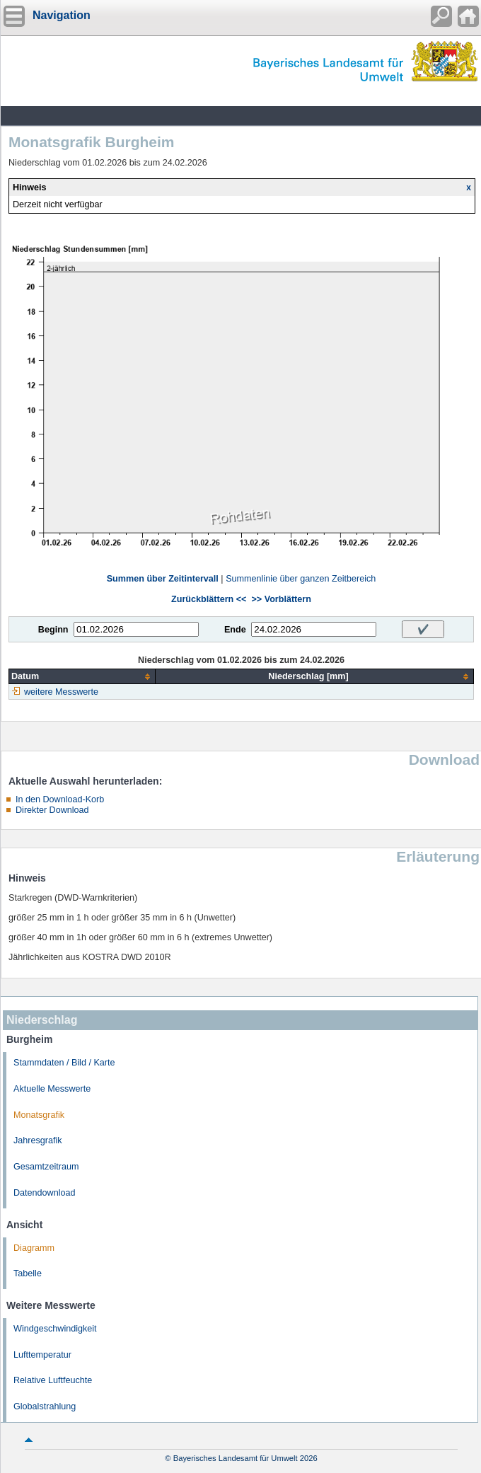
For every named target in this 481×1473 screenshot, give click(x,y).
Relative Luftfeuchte (52, 1380)
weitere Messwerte (61, 692)
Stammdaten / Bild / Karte (64, 1063)
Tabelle (27, 1273)
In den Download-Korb (60, 799)
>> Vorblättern (281, 599)
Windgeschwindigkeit (55, 1329)
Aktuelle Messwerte (52, 1089)
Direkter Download (52, 810)
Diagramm (33, 1248)
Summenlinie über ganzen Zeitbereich (301, 579)
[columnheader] (82, 676)
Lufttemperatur (42, 1355)
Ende (235, 630)
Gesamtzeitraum (46, 1167)
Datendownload (44, 1193)
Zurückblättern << (208, 599)
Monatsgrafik (38, 1115)
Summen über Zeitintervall (163, 579)
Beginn (53, 630)
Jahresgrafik (37, 1140)
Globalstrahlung (44, 1406)
